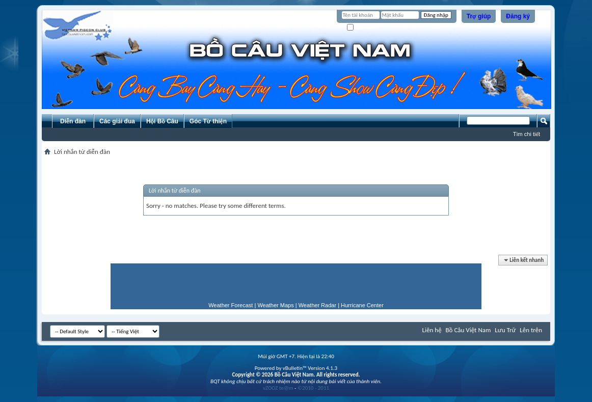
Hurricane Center (362, 305)
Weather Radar (317, 305)
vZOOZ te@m (278, 388)
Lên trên (531, 330)
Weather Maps (275, 305)
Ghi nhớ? (361, 28)
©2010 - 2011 (313, 388)
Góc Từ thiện (208, 121)
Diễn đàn (73, 121)
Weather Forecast (230, 305)
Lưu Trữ (505, 330)
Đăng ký (518, 16)
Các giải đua (117, 121)
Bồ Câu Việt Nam (468, 330)
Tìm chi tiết (526, 134)
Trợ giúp (479, 16)
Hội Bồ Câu (162, 121)
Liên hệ (432, 330)
